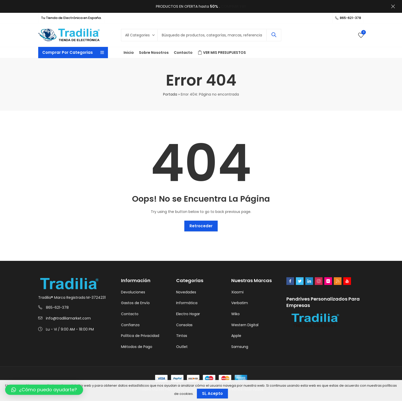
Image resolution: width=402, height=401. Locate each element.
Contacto (129, 313)
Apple (236, 335)
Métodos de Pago (136, 346)
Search (273, 35)
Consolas (184, 324)
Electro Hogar (188, 313)
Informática (186, 302)
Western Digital (244, 324)
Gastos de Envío (135, 302)
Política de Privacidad (140, 335)
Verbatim (239, 302)
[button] (44, 390)
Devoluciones (133, 292)
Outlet (182, 346)
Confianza (130, 324)
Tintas (181, 335)
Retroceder (201, 226)
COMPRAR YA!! (233, 6)
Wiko (235, 313)
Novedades (186, 292)
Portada (170, 94)
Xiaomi (237, 292)
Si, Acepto (212, 393)
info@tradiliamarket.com (68, 318)
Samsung (239, 346)
